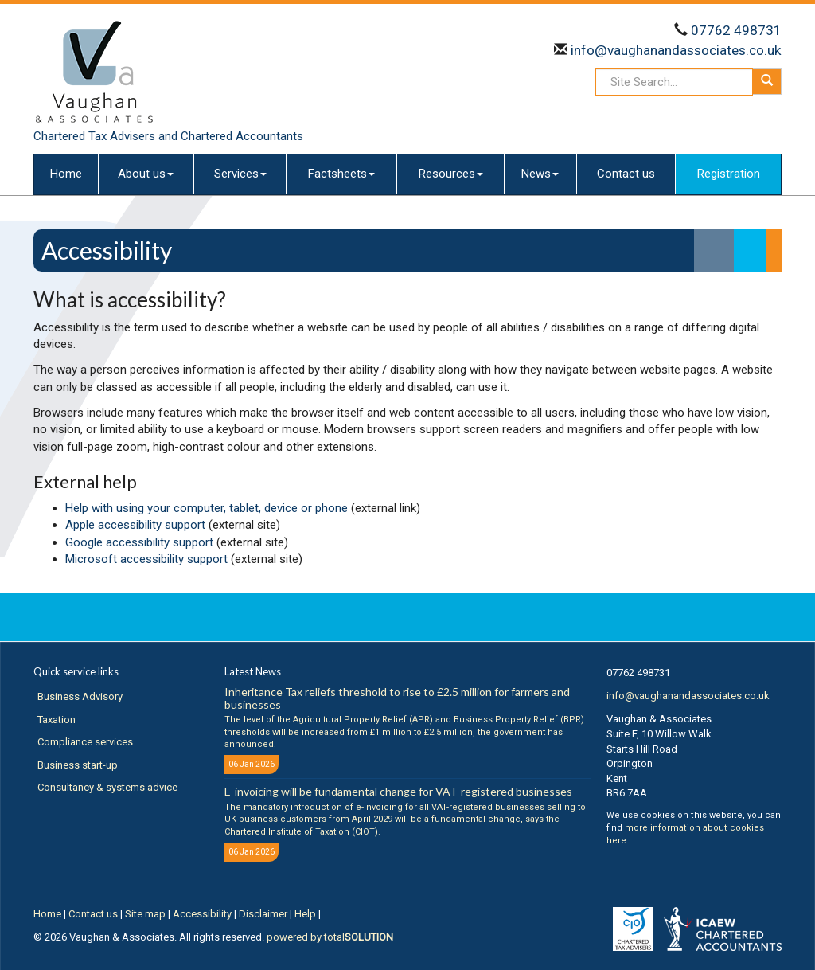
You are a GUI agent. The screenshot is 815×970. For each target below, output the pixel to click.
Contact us (626, 173)
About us (146, 173)
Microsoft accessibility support (146, 559)
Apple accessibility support (135, 525)
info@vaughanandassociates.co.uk (674, 50)
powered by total (330, 937)
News (540, 173)
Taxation (56, 720)
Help (305, 914)
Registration (728, 173)
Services (240, 173)
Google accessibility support (139, 542)
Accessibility (202, 914)
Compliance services (85, 742)
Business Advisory (80, 696)
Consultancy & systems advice (107, 787)
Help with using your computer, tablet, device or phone (206, 508)
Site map (145, 914)
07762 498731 (736, 30)
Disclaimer (263, 914)
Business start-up (77, 765)
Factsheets (341, 173)
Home (66, 173)
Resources (451, 173)
